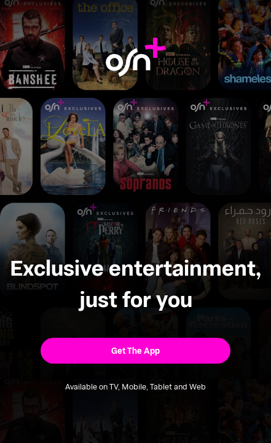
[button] (135, 351)
